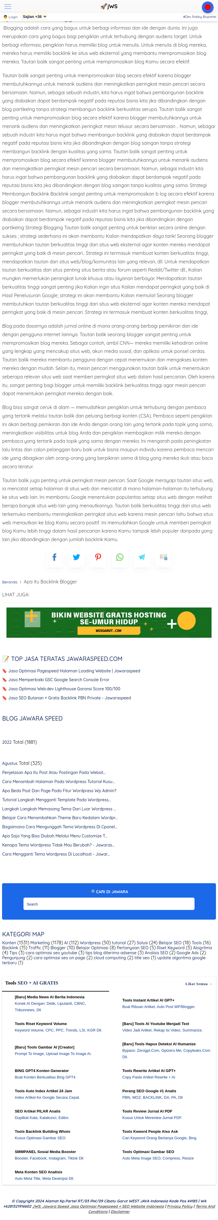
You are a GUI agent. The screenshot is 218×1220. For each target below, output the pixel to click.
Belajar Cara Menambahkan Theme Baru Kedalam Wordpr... (60, 817)
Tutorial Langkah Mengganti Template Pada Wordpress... (56, 799)
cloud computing (109, 957)
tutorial (118, 942)
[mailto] (164, 559)
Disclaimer (120, 1211)
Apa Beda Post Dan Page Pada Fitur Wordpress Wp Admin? (59, 790)
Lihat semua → (199, 984)
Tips (12, 952)
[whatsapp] (120, 559)
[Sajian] (34, 16)
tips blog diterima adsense (110, 952)
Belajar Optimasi (91, 947)
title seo (141, 957)
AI (65, 942)
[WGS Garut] (108, 639)
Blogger (57, 947)
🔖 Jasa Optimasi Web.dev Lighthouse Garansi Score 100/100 (61, 688)
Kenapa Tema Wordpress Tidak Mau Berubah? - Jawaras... (58, 845)
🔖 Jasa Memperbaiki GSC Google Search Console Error (55, 679)
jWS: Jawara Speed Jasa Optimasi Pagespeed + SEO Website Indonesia (98, 1206)
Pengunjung (13, 957)
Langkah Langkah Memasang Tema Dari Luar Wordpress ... (59, 809)
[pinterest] (98, 559)
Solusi (142, 942)
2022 (6, 742)
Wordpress (90, 942)
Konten (9, 942)
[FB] (54, 559)
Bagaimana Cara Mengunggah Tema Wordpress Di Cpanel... (59, 826)
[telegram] (141, 559)
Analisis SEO (156, 952)
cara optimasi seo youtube (50, 952)
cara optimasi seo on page (59, 957)
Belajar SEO (170, 942)
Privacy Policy (179, 1206)
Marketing (39, 942)
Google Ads (187, 952)
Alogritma (202, 947)
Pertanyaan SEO (132, 947)
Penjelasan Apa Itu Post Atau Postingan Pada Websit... (54, 772)
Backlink (10, 947)
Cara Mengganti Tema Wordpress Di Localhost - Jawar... (56, 854)
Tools (196, 942)
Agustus (9, 763)
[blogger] (76, 559)
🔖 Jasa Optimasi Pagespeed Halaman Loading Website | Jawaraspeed (71, 671)
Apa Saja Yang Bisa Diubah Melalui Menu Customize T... (54, 836)
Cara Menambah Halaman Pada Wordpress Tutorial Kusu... (58, 781)
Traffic (34, 947)
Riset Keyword (170, 947)
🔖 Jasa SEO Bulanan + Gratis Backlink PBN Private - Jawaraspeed (66, 698)
